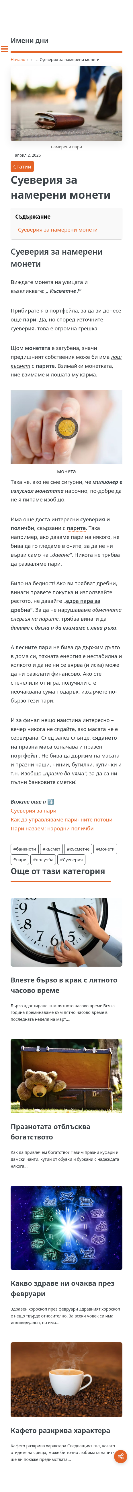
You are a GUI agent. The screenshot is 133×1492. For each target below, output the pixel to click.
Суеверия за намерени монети (58, 229)
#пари (19, 859)
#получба (43, 859)
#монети (105, 849)
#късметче (78, 849)
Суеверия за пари (33, 810)
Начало (18, 59)
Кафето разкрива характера (60, 1430)
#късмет (51, 849)
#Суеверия (71, 859)
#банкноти (24, 849)
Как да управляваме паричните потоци (61, 819)
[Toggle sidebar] (4, 49)
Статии (22, 166)
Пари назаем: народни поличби (52, 828)
